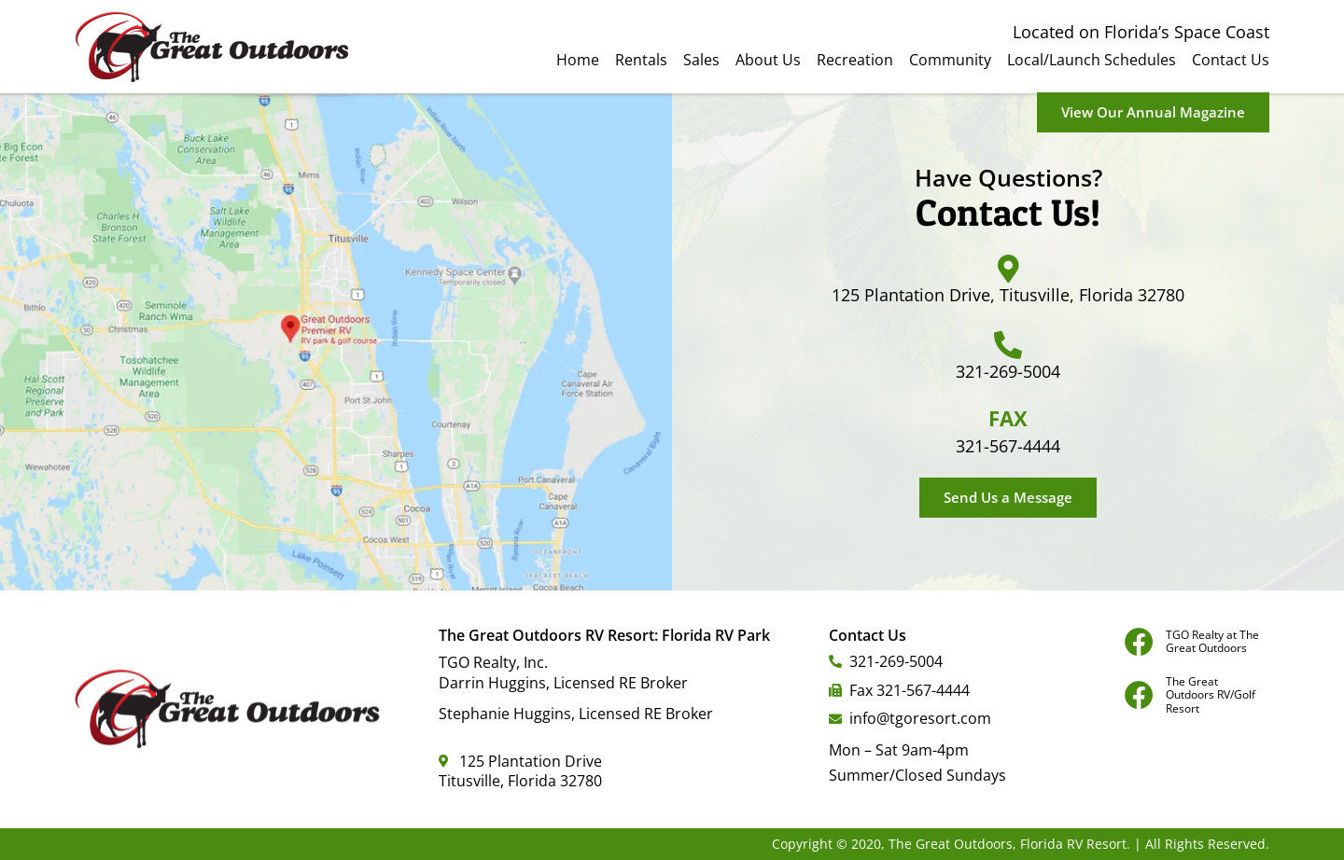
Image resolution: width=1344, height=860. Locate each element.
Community (950, 59)
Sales (701, 59)
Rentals (641, 59)
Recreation (855, 59)
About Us (768, 59)
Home (577, 59)
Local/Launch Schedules (1091, 59)
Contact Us (1230, 59)
